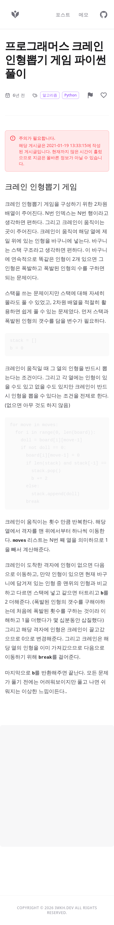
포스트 (63, 14)
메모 (83, 14)
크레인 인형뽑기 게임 (41, 186)
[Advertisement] (57, 784)
